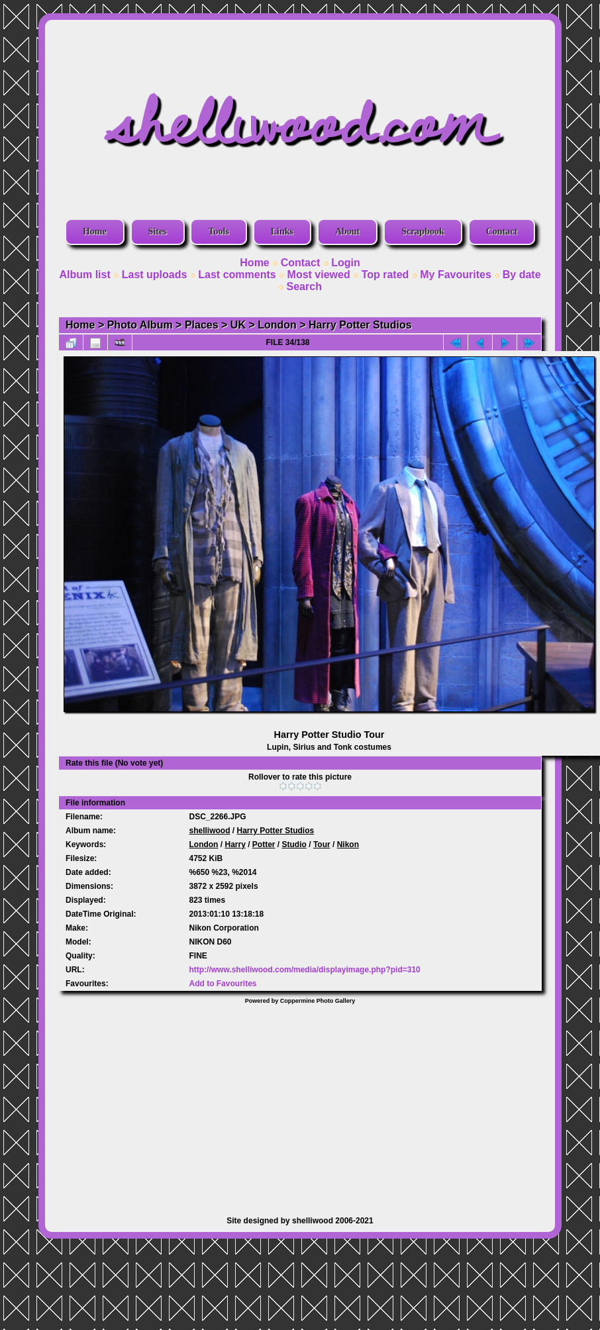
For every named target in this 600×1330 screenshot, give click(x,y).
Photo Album (140, 325)
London (277, 325)
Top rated (385, 274)
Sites (157, 231)
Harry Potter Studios (360, 325)
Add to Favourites (222, 983)
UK (238, 325)
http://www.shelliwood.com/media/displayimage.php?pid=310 (304, 969)
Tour (321, 844)
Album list (84, 274)
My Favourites (455, 274)
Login (345, 262)
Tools (218, 231)
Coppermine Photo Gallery (318, 1001)
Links (282, 231)
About (347, 231)
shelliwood (209, 830)
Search (304, 286)
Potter (263, 844)
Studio (294, 844)
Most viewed (318, 274)
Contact (501, 231)
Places (202, 325)
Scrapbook (422, 231)
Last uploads (154, 274)
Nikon (348, 844)
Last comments (236, 274)
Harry (235, 844)
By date (522, 274)
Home (95, 231)
